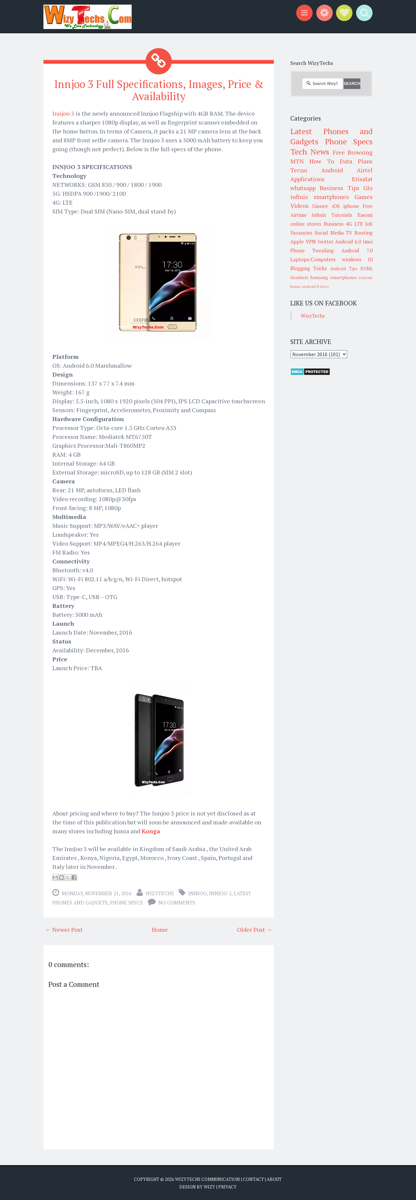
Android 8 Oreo (314, 286)
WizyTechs (159, 893)
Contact (253, 1179)
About (274, 1179)
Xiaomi (365, 215)
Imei (368, 241)
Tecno (298, 170)
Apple (297, 241)
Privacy (227, 1187)
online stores (305, 223)
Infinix (319, 215)
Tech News (309, 151)
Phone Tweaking (312, 250)
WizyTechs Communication (207, 1179)
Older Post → (254, 929)
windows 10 (357, 259)
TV (349, 232)
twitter (325, 241)
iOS (336, 206)
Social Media (329, 232)
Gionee (320, 206)
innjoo (197, 893)
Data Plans (356, 161)
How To (321, 161)
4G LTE (354, 223)
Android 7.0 (357, 250)
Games (363, 197)
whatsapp (303, 188)
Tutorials (341, 215)
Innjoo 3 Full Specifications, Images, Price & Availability (158, 90)
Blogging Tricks (308, 268)
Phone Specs (126, 902)
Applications (307, 179)
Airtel (365, 170)
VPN (311, 241)
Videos (299, 206)
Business (334, 223)
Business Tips (339, 188)
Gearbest (299, 277)
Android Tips (343, 268)
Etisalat (362, 179)
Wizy (209, 1187)
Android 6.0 (348, 241)
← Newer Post (64, 929)
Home (160, 929)
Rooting (363, 232)
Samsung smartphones (333, 277)
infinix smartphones (319, 197)
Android (332, 170)
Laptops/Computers (313, 259)
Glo (368, 188)
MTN (297, 161)
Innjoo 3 (63, 113)
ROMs (366, 268)
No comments (176, 902)
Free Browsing (353, 152)
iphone (351, 206)
